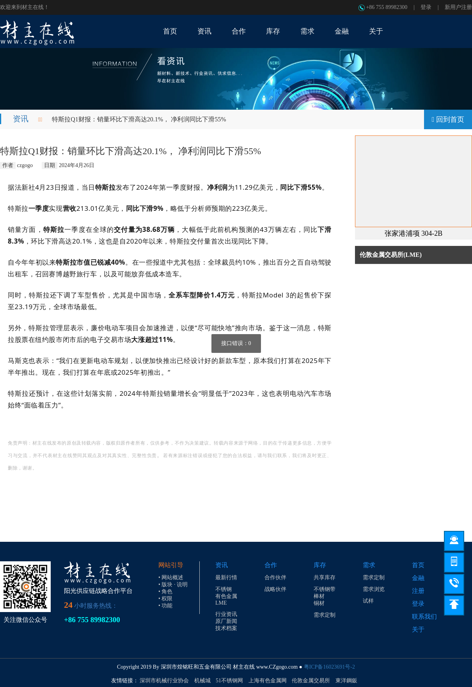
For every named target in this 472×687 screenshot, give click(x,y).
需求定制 (324, 615)
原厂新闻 (226, 621)
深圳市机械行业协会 (164, 680)
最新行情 (226, 577)
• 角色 (165, 591)
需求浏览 (374, 589)
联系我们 (424, 616)
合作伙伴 (275, 577)
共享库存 (324, 577)
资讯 (20, 118)
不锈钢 (223, 589)
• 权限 (165, 599)
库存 (320, 565)
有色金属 (226, 596)
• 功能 (165, 606)
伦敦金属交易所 (311, 680)
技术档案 (226, 628)
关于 (418, 629)
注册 (418, 590)
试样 (368, 601)
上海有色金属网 (267, 680)
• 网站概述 (170, 577)
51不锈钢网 (229, 680)
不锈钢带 (324, 589)
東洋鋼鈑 (346, 680)
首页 (418, 565)
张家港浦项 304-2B (414, 233)
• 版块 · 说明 (173, 584)
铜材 (319, 603)
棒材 (319, 596)
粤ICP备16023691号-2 (329, 667)
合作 (270, 565)
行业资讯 (226, 614)
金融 (418, 578)
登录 (426, 7)
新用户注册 (458, 7)
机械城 (202, 680)
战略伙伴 (275, 589)
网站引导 (170, 565)
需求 (369, 565)
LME (221, 603)
